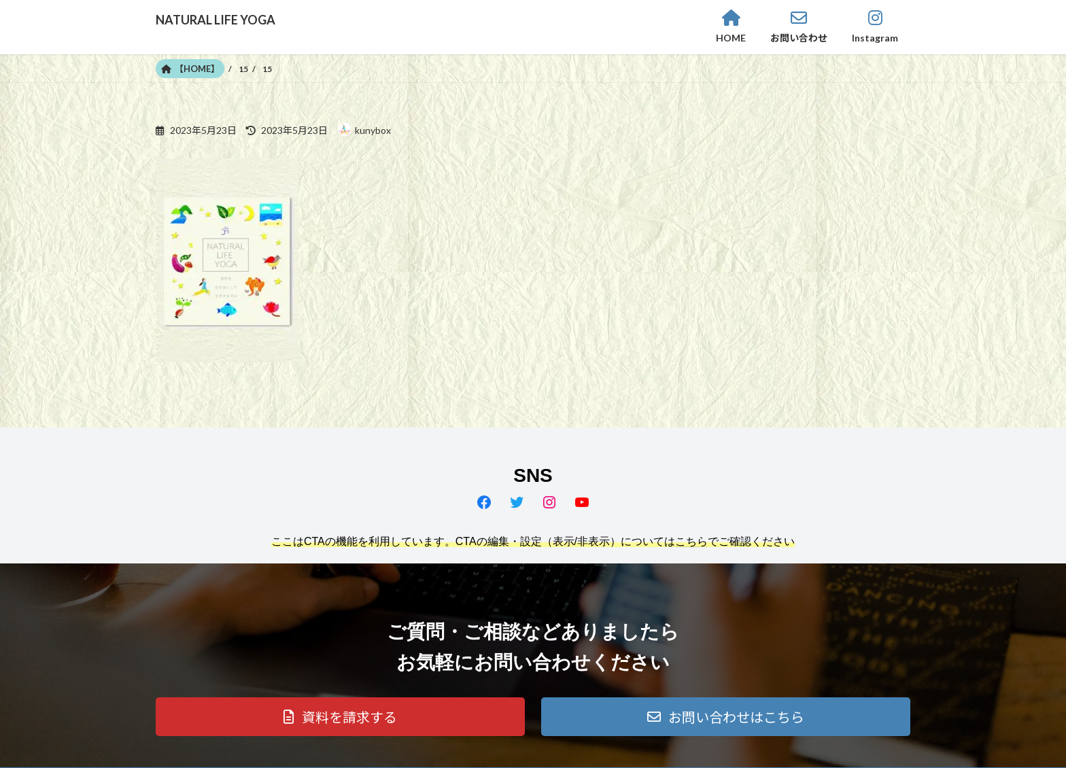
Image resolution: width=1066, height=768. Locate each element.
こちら (691, 541)
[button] (340, 716)
